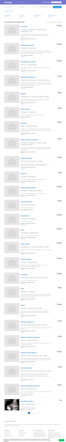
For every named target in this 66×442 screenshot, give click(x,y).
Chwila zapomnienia (26, 368)
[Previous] (27, 413)
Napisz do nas (7, 432)
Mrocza (11, 11)
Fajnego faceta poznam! (27, 45)
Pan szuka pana (24, 215)
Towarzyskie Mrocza (8, 424)
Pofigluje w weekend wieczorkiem (30, 337)
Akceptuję (61, 440)
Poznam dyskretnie (25, 259)
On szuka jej (23, 26)
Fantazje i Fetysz (37, 15)
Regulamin (6, 434)
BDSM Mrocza (49, 424)
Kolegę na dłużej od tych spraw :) (29, 139)
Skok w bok (21, 15)
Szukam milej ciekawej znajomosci (30, 386)
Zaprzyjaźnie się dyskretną (27, 77)
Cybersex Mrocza (8, 425)
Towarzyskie (7, 15)
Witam (22, 288)
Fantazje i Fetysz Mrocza (28, 424)
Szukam (22, 305)
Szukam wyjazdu (25, 244)
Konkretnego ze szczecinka (28, 61)
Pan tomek (23, 123)
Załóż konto (21, 436)
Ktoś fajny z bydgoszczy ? (27, 322)
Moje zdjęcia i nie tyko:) (26, 401)
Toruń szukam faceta (26, 201)
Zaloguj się (21, 434)
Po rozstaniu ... (24, 274)
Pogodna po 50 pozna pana (28, 187)
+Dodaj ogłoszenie (56, 2)
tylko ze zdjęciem (58, 22)
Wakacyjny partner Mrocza (40, 424)
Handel (49, 16)
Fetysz (22, 230)
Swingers (21, 16)
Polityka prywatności (8, 436)
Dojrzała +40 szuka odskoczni (28, 352)
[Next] (39, 413)
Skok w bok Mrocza (18, 424)
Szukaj (57, 7)
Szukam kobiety (24, 109)
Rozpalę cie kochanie (26, 158)
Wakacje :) (23, 93)
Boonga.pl (6, 11)
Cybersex (36, 16)
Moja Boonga (46, 2)
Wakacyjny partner (52, 15)
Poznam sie (23, 173)
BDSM (5, 16)
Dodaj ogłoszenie (22, 432)
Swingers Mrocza (56, 424)
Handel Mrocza (16, 425)
